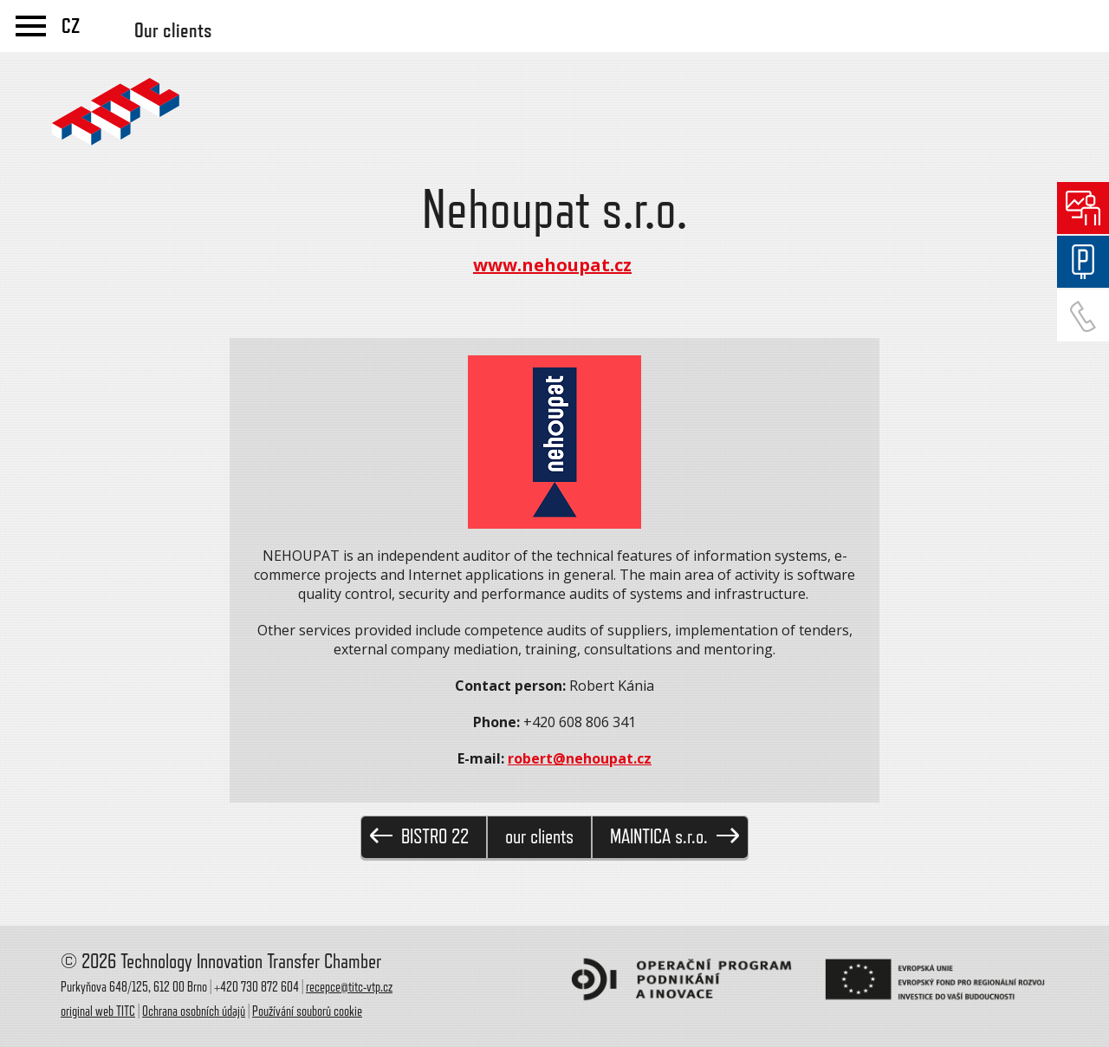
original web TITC (98, 1011)
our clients (539, 837)
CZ (71, 26)
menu (31, 26)
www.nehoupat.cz (552, 264)
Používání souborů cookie (307, 1011)
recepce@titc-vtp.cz (349, 987)
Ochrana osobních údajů (193, 1011)
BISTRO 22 (419, 837)
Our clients (173, 30)
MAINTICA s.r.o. (674, 837)
